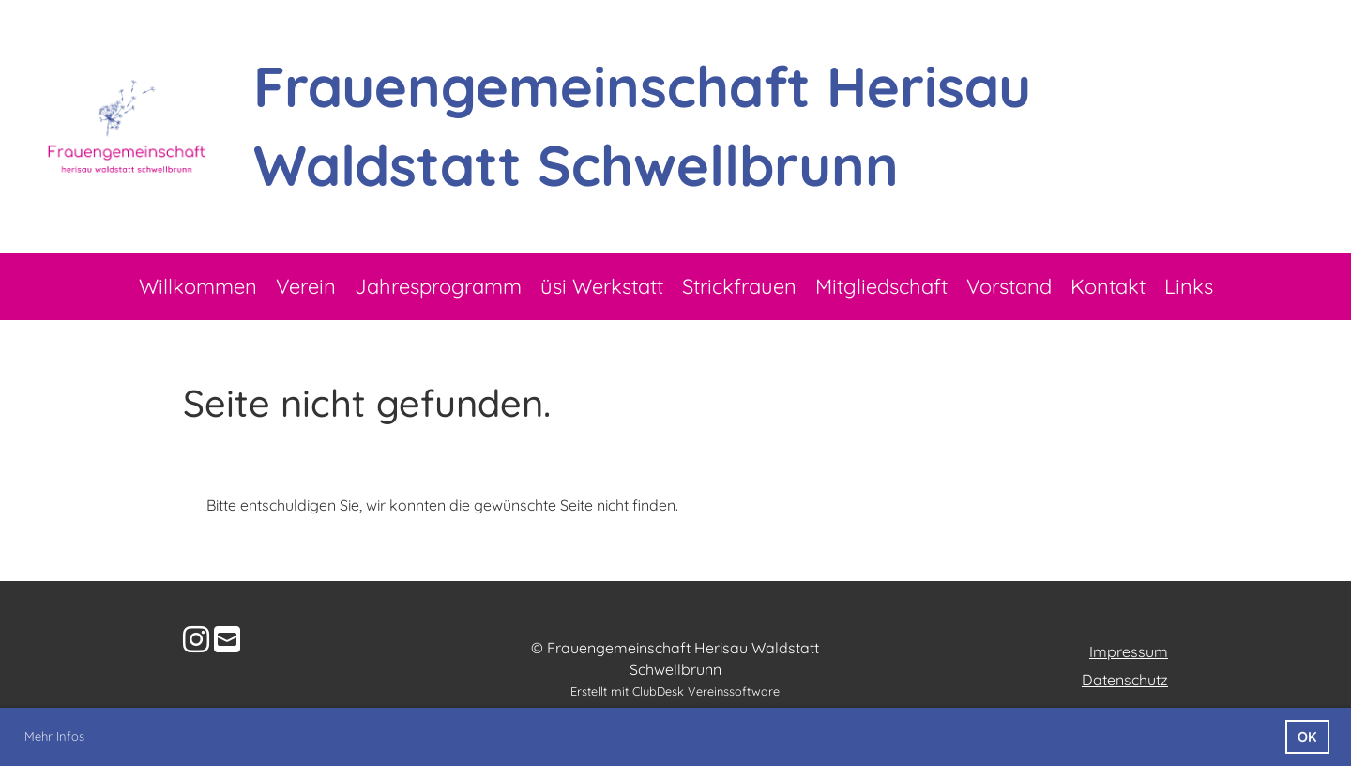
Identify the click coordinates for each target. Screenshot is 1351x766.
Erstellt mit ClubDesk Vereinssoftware (675, 690)
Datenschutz (1125, 679)
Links (1188, 286)
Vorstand (1009, 286)
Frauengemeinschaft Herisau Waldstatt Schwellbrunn (642, 125)
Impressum (1128, 651)
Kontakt (1108, 286)
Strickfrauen (739, 286)
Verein (306, 286)
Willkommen (198, 286)
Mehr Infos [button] (54, 735)
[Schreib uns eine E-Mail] (227, 639)
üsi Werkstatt (601, 286)
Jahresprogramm (438, 286)
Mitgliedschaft (881, 286)
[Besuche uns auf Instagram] (196, 639)
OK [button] (1307, 736)
